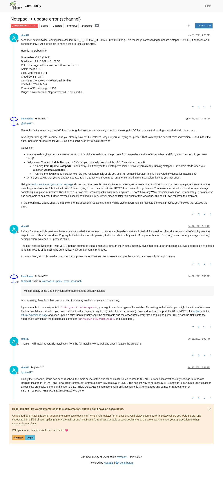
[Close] (209, 409)
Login (30, 437)
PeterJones (27, 118)
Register (18, 437)
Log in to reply (204, 25)
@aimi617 (41, 118)
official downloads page (34, 315)
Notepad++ (123, 457)
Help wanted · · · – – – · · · (24, 26)
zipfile (196, 311)
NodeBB (108, 462)
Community (33, 6)
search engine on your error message (51, 184)
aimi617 (25, 35)
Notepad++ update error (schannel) (61, 281)
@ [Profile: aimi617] (27, 123)
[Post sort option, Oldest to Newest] (189, 25)
